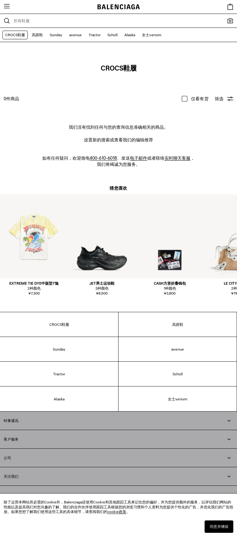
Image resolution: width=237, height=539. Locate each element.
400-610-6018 (103, 158)
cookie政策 (116, 511)
